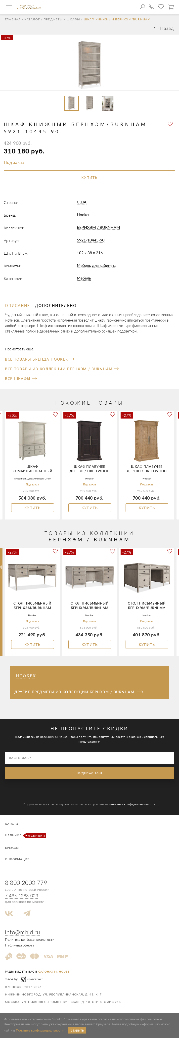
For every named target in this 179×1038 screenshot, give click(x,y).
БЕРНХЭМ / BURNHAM (98, 227)
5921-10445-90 (90, 239)
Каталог (32, 19)
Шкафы (73, 19)
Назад (167, 28)
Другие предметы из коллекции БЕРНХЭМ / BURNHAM (78, 692)
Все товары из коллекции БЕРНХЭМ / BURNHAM (62, 369)
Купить (32, 508)
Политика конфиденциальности (29, 940)
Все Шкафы (21, 379)
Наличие (25, 835)
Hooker (83, 214)
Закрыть (77, 1030)
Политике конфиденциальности (40, 1030)
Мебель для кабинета (96, 265)
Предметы (53, 19)
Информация (17, 859)
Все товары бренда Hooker (39, 359)
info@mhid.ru (22, 932)
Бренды (12, 847)
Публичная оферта (19, 945)
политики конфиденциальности (132, 804)
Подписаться (89, 773)
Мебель (84, 278)
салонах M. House (53, 971)
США (82, 201)
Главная (13, 19)
